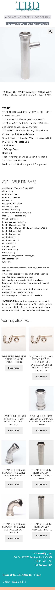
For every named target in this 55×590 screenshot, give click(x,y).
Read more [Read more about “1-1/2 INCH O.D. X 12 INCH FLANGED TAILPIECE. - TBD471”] (41, 535)
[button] (50, 31)
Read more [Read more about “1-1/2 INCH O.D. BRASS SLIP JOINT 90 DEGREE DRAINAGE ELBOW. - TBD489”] (13, 538)
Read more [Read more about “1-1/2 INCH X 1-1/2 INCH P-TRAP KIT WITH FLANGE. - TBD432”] (13, 367)
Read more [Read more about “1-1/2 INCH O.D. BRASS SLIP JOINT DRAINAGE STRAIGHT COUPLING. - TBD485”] (41, 430)
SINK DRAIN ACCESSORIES (24, 92)
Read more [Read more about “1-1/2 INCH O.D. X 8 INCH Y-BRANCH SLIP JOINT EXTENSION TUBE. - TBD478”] (13, 430)
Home (8, 92)
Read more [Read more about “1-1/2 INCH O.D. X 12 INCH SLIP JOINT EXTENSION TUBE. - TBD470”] (41, 484)
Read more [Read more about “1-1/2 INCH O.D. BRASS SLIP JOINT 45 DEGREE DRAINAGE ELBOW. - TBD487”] (13, 484)
